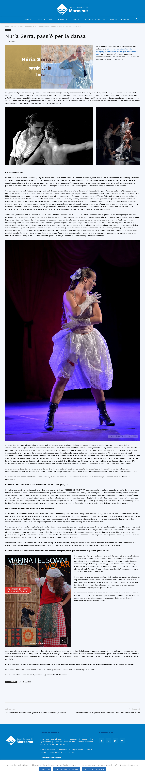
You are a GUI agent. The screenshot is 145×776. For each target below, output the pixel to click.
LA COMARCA (28, 19)
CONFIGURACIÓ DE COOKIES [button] (66, 769)
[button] (137, 20)
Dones (53, 26)
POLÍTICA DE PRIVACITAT (93, 769)
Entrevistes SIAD (25, 682)
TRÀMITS (76, 19)
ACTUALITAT (124, 19)
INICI (17, 19)
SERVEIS (112, 19)
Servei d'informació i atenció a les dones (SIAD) (30, 26)
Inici (7, 26)
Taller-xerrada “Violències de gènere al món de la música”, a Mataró (35, 712)
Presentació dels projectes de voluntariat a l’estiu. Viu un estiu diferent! (108, 712)
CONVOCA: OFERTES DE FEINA (94, 19)
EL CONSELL (40, 19)
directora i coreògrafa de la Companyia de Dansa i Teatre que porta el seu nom (117, 51)
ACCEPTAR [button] (45, 769)
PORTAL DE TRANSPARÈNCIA (59, 19)
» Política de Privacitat (50, 757)
